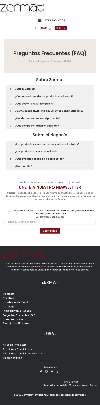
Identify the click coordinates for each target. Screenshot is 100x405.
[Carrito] (46, 28)
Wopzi (85, 385)
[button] (39, 20)
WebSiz (63, 385)
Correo (93, 385)
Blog (46, 385)
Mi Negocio (74, 385)
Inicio (32, 61)
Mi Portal (54, 385)
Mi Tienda (60, 28)
